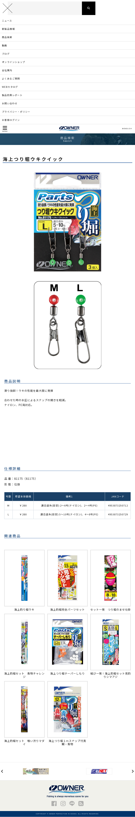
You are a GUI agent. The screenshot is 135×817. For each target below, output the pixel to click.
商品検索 (7, 37)
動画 (4, 45)
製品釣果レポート (12, 95)
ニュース (7, 20)
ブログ (6, 53)
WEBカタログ (10, 86)
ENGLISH (127, 129)
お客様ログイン (11, 119)
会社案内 (7, 70)
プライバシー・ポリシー (16, 111)
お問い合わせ (9, 103)
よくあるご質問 (11, 78)
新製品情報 (8, 28)
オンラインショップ (13, 62)
